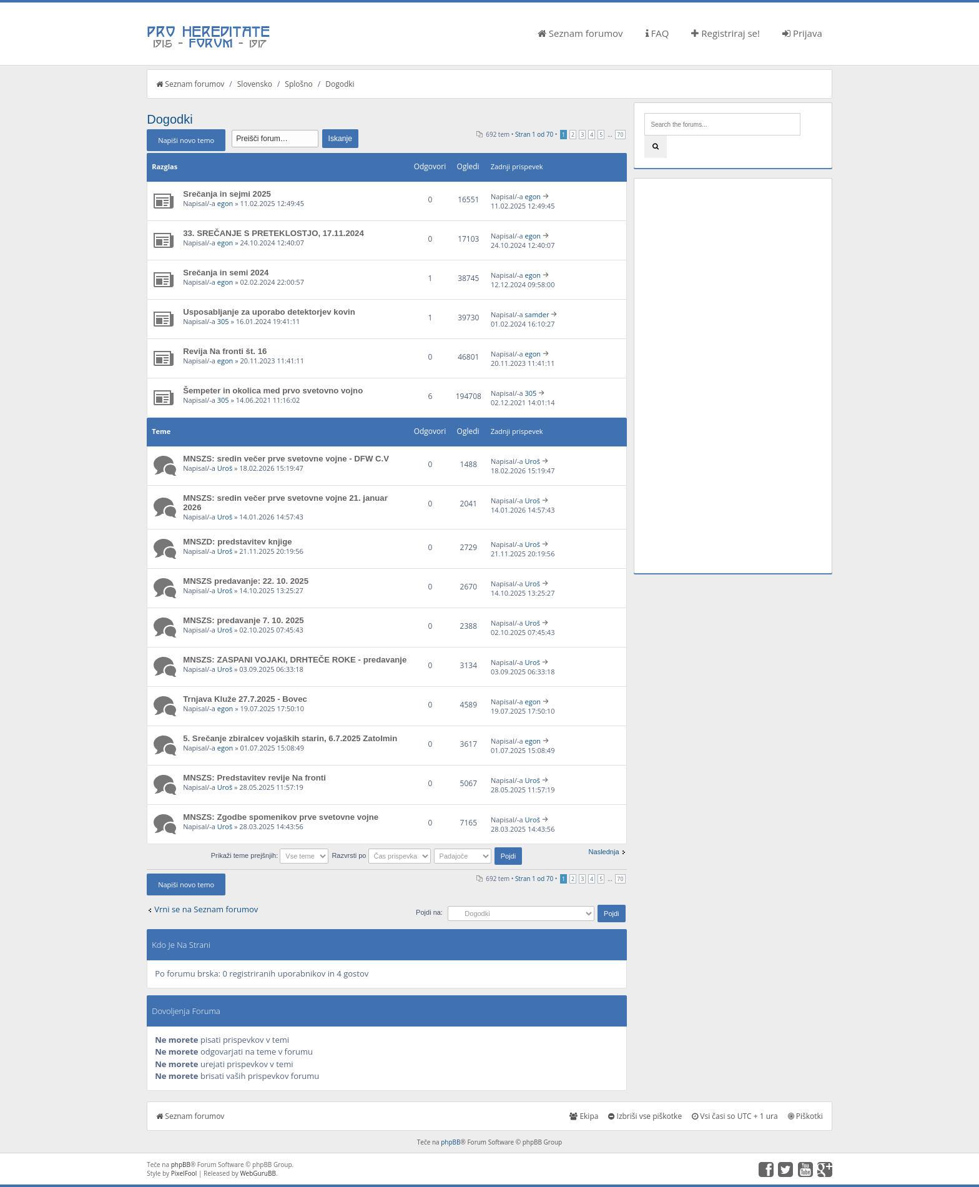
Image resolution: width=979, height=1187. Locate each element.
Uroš (224, 468)
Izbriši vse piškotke (645, 1116)
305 (223, 321)
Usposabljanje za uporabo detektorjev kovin (269, 312)
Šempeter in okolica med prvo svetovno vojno (273, 390)
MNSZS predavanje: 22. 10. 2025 (245, 581)
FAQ (657, 33)
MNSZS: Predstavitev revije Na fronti (254, 777)
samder (537, 314)
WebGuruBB (258, 1173)
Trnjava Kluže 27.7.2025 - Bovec (245, 699)
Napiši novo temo (186, 140)
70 (620, 135)
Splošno (298, 84)
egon (225, 203)
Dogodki (339, 84)
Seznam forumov (580, 33)
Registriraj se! (725, 33)
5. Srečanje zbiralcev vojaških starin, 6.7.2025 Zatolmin (290, 738)
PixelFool (184, 1173)
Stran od (534, 134)
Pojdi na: (429, 912)
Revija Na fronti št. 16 (225, 351)
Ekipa (583, 1116)
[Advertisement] (733, 376)
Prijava (802, 33)
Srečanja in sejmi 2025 (227, 194)
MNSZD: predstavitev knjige (237, 541)
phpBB (450, 1142)
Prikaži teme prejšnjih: (270, 855)
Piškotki (805, 1116)
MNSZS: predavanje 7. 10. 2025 (243, 620)
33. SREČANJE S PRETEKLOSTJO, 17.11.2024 (273, 233)
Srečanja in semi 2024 (225, 272)
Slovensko (254, 84)
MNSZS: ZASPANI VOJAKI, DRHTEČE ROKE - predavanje (294, 659)
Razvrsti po (381, 855)
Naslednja (604, 851)
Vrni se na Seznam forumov (206, 909)
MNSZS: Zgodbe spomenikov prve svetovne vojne (280, 817)
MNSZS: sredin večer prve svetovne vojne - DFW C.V (286, 458)
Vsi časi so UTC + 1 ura (734, 1116)
